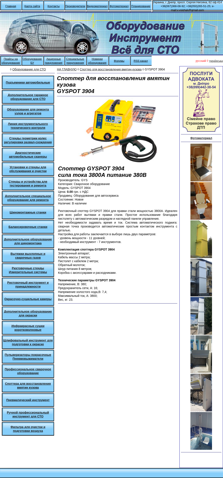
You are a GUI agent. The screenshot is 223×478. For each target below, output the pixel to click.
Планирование (140, 6)
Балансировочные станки (28, 227)
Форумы (119, 60)
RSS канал (141, 60)
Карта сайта (32, 6)
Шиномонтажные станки (28, 212)
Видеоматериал (97, 6)
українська (216, 60)
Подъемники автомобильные (28, 82)
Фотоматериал (119, 6)
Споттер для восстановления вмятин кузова (111, 69)
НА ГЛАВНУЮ (67, 69)
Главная (10, 6)
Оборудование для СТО (29, 69)
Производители (75, 6)
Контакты (54, 6)
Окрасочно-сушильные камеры (28, 299)
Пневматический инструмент (28, 400)
